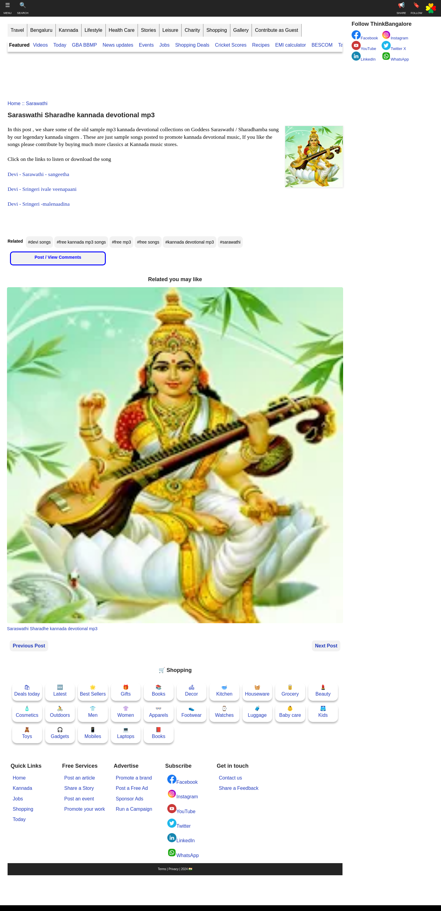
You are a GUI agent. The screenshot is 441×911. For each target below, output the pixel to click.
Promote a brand (134, 777)
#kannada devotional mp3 (189, 242)
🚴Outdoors (60, 712)
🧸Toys (27, 733)
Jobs (164, 45)
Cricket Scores (230, 45)
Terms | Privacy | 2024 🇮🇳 (175, 869)
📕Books (158, 733)
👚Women (125, 712)
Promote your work (84, 809)
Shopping (216, 30)
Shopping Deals (193, 45)
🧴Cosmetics (27, 712)
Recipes (261, 45)
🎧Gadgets (60, 733)
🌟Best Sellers (93, 691)
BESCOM (322, 45)
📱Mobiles (93, 733)
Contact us (230, 777)
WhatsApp (183, 853)
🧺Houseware (257, 691)
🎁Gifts (126, 691)
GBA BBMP (84, 45)
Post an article (79, 777)
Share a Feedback (239, 788)
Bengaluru (41, 30)
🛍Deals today (27, 691)
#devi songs (39, 242)
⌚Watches (224, 712)
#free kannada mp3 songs (81, 242)
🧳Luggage (257, 712)
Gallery (241, 30)
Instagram (182, 794)
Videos (40, 45)
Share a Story (79, 788)
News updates (117, 45)
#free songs (148, 242)
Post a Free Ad (132, 788)
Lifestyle (93, 30)
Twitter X (394, 46)
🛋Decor (191, 691)
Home (14, 103)
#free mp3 (121, 242)
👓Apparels (158, 712)
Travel (17, 30)
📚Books (158, 691)
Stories (148, 30)
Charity (192, 30)
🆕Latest (60, 691)
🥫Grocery (290, 691)
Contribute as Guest (276, 30)
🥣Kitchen (224, 691)
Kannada (68, 30)
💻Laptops (125, 733)
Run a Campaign (134, 809)
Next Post (326, 645)
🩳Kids (323, 712)
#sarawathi (230, 242)
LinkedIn (181, 838)
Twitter (179, 824)
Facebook (182, 780)
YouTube (181, 809)
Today (59, 45)
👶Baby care (290, 712)
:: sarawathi (34, 103)
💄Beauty (323, 691)
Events (146, 45)
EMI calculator (290, 45)
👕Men (93, 712)
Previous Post (29, 645)
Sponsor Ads (129, 798)
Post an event (79, 798)
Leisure (170, 30)
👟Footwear (191, 712)
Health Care (122, 30)
